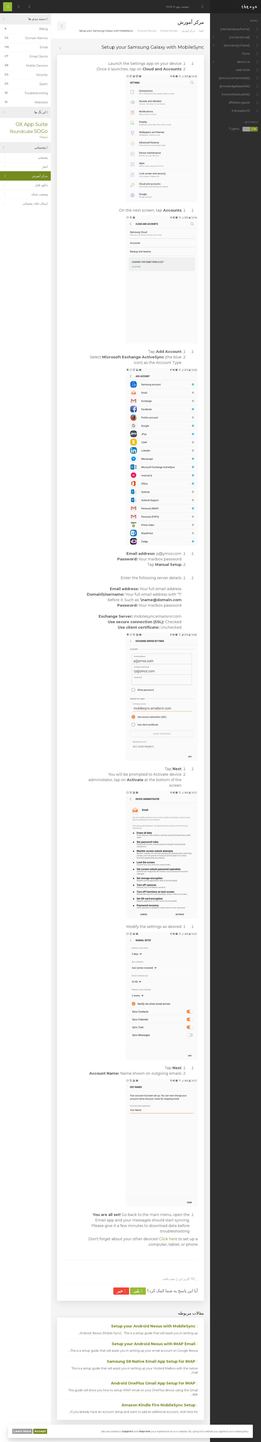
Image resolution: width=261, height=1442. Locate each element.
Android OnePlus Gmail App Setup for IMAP (154, 1383)
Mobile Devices (168, 30)
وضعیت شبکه (25, 194)
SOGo (41, 131)
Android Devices (146, 30)
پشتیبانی (25, 157)
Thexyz (43, 137)
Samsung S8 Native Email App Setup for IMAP (152, 1361)
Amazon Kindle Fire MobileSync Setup (160, 1405)
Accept (40, 1431)
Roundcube (21, 131)
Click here (168, 1239)
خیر (121, 1291)
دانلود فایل (25, 185)
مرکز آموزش (188, 30)
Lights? (243, 129)
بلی (138, 1291)
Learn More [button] (22, 1431)
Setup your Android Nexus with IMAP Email (155, 1344)
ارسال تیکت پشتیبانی (25, 203)
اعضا (201, 30)
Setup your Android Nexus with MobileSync (154, 1326)
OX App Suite (32, 124)
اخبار (25, 166)
